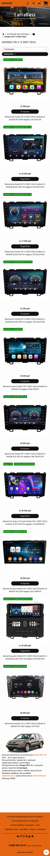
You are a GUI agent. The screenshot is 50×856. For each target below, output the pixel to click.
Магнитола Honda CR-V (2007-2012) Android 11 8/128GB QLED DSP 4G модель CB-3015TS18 (25, 320)
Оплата (32, 829)
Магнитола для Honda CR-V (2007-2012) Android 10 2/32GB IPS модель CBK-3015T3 (25, 387)
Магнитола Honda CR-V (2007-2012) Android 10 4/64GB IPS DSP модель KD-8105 (25, 724)
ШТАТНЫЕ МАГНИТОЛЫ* (18, 34)
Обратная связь (11, 829)
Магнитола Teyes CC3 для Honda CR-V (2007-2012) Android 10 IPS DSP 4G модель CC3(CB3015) (25, 522)
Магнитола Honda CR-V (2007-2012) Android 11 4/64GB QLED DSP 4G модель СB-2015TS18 (25, 253)
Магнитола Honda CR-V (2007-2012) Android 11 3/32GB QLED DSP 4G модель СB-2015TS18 (25, 185)
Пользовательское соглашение (25, 821)
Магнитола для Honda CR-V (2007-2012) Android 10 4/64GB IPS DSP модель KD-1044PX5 (25, 590)
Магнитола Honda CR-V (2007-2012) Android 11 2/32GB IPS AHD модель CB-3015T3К (25, 118)
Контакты (41, 829)
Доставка (24, 829)
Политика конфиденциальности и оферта (25, 816)
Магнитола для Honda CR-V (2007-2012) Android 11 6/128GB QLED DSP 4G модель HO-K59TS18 (25, 657)
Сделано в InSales (25, 852)
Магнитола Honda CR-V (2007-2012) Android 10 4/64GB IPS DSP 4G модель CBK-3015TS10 (25, 455)
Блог (38, 825)
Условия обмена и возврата (22, 825)
